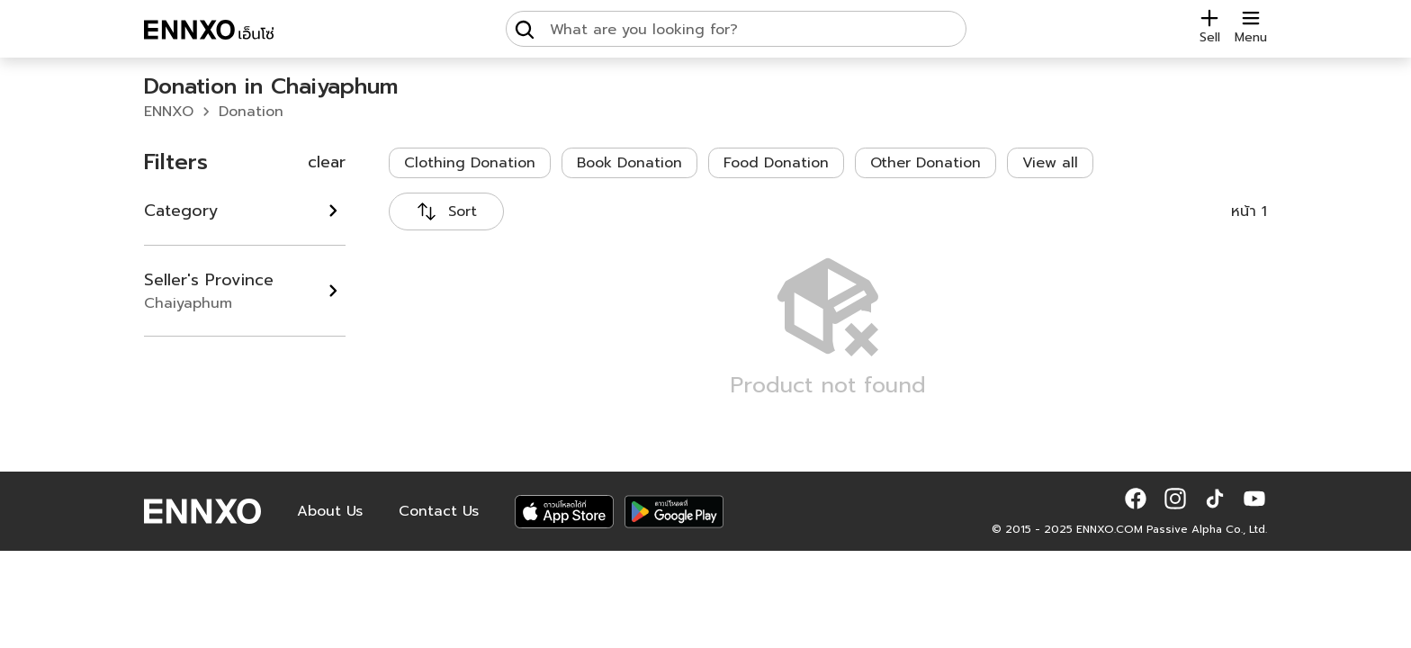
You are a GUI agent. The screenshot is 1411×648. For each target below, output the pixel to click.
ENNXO (168, 111)
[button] (1135, 498)
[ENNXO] (209, 32)
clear (327, 162)
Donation (251, 111)
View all (1050, 163)
